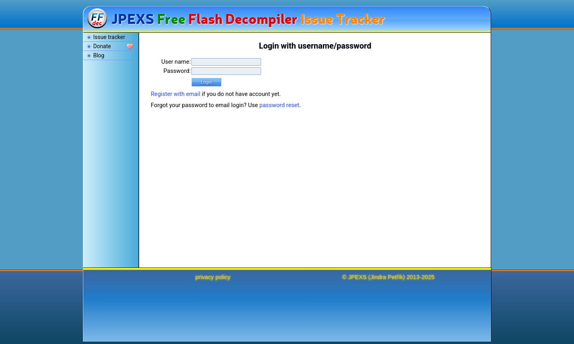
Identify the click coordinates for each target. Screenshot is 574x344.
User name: (176, 61)
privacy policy (212, 277)
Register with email (175, 94)
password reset (279, 105)
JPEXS (357, 277)
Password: (177, 70)
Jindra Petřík (386, 277)
